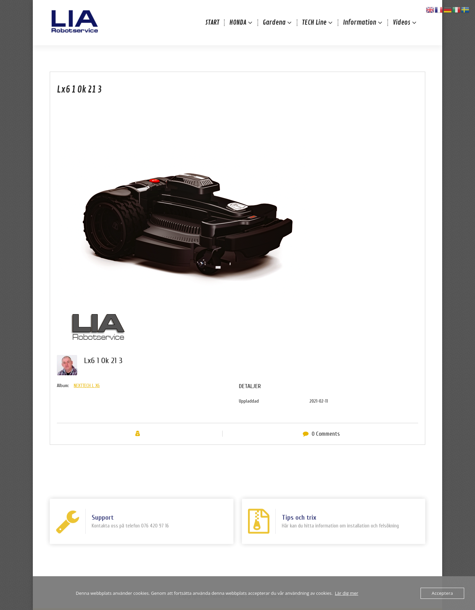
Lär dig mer (346, 593)
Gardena (274, 22)
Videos (401, 22)
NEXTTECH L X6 (87, 397)
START (212, 22)
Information (359, 22)
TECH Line (314, 22)
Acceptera (442, 593)
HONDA (237, 22)
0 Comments (326, 445)
